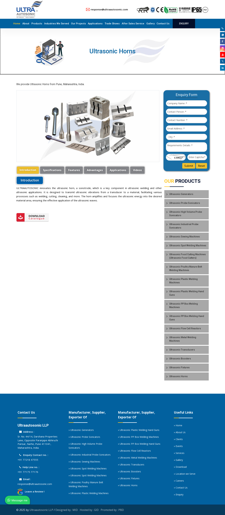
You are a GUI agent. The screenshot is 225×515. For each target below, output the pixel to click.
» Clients (178, 439)
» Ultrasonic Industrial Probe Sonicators (90, 454)
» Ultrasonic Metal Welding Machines (137, 457)
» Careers (179, 480)
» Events (178, 446)
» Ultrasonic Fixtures (128, 478)
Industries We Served (56, 23)
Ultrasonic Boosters (180, 358)
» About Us (180, 432)
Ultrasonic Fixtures (179, 367)
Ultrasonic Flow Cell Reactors (185, 328)
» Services (179, 453)
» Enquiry (178, 494)
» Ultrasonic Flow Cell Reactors (134, 450)
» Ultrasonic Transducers (131, 464)
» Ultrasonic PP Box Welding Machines (138, 436)
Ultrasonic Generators (181, 194)
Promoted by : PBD (112, 510)
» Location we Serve (184, 473)
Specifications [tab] (52, 170)
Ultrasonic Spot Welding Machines (187, 245)
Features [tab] (74, 170)
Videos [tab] (137, 170)
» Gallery (178, 459)
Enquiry (184, 23)
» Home (178, 425)
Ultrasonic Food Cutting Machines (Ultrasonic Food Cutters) (187, 256)
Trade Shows (112, 23)
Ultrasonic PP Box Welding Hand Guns (186, 318)
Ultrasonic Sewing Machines (184, 236)
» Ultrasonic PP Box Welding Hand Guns (139, 443)
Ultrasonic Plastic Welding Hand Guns (186, 293)
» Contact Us (181, 487)
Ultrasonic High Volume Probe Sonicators (185, 214)
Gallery (150, 23)
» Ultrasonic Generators (81, 430)
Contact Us (163, 23)
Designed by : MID (66, 510)
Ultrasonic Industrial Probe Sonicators (183, 226)
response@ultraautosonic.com (35, 484)
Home (16, 23)
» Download (180, 466)
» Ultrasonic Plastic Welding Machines (89, 493)
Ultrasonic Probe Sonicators (184, 203)
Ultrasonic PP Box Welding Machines (183, 305)
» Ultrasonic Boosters (129, 471)
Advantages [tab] (95, 170)
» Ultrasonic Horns (128, 485)
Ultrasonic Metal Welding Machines (182, 339)
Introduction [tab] (28, 170)
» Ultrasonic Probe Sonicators (84, 436)
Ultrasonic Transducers (182, 349)
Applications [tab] (118, 170)
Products (36, 23)
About (25, 23)
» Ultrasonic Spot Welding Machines (88, 468)
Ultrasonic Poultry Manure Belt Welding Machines (185, 268)
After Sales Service (133, 23)
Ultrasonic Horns (178, 376)
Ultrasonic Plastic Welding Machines (183, 281)
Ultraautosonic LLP (41, 510)
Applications (95, 23)
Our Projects (78, 23)
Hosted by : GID (89, 510)
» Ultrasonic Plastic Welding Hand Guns (138, 430)
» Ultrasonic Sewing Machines (84, 461)
